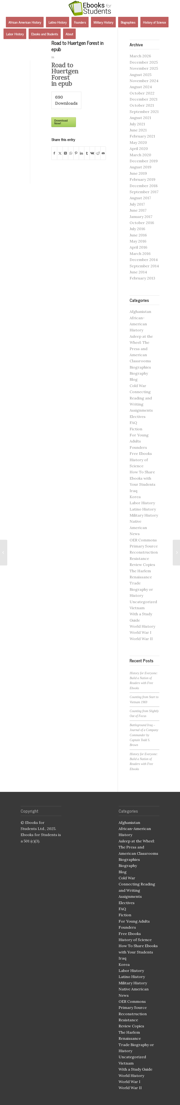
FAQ (133, 422)
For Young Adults (134, 921)
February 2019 (142, 179)
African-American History (138, 324)
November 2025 (144, 68)
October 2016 (142, 222)
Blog (134, 379)
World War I (140, 632)
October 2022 (142, 93)
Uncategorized (143, 601)
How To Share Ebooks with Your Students (142, 478)
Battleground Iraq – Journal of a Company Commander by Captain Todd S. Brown (144, 735)
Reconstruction (144, 552)
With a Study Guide (135, 1069)
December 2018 (144, 185)
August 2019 (140, 167)
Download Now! (61, 122)
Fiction (136, 429)
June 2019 (138, 173)
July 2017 (137, 204)
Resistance (139, 558)
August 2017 (140, 198)
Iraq (133, 490)
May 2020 (138, 142)
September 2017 (144, 191)
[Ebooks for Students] (90, 8)
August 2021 (140, 117)
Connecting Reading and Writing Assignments (137, 890)
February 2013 (142, 278)
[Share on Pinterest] (76, 153)
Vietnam (137, 607)
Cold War (138, 385)
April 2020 (139, 148)
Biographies (140, 367)
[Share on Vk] (92, 153)
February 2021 (142, 136)
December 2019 (144, 161)
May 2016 (138, 241)
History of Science (135, 939)
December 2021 (144, 99)
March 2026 (140, 56)
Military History (144, 515)
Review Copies (142, 564)
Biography (139, 373)
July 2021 (137, 124)
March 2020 (140, 154)
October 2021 (142, 105)
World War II (141, 638)
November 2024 (144, 80)
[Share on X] (59, 153)
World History (142, 626)
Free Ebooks (141, 453)
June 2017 (138, 210)
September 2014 (144, 266)
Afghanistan (140, 311)
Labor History (142, 502)
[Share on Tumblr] (87, 153)
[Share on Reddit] (97, 153)
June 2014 (138, 272)
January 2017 (141, 216)
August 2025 (140, 74)
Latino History (143, 509)
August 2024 (141, 86)
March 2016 (140, 253)
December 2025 (144, 62)
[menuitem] (25, 22)
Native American (134, 989)
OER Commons (143, 540)
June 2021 (138, 130)
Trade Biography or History (141, 589)
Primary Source (144, 546)
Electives (138, 416)
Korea (135, 496)
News (135, 533)
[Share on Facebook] (54, 153)
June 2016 (138, 235)
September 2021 (144, 111)
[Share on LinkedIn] (81, 153)
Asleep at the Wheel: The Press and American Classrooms (141, 348)
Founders (138, 447)
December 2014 (144, 259)
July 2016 (137, 228)
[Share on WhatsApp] (70, 153)
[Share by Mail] (103, 153)
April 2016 (138, 247)
